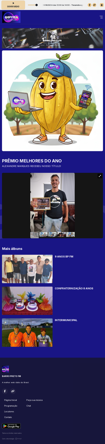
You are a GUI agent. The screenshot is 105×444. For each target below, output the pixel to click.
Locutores (9, 411)
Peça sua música (34, 400)
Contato (8, 417)
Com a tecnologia (12, 439)
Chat (28, 406)
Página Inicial (10, 400)
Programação (10, 406)
